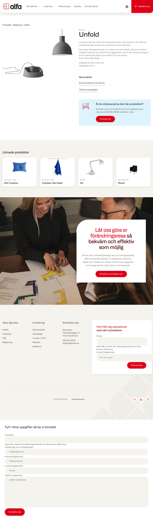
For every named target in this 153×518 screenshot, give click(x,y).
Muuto (82, 30)
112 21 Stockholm (70, 336)
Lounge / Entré (39, 338)
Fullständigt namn (19, 447)
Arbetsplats (37, 334)
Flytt (4, 338)
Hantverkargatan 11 (71, 333)
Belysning (17, 25)
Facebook (9, 435)
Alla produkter (38, 330)
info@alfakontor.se (71, 343)
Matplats (36, 342)
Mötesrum (37, 347)
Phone (99, 336)
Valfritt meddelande (13, 475)
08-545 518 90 (112, 112)
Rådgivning (7, 342)
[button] (33, 6)
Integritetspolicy (78, 399)
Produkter (6, 25)
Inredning (6, 334)
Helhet (5, 330)
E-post (105, 352)
